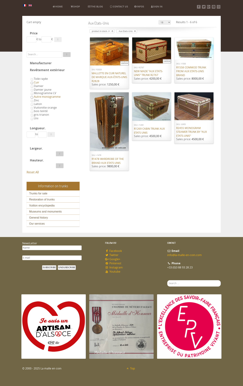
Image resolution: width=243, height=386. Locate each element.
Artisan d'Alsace (39, 352)
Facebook (113, 251)
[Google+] (209, 7)
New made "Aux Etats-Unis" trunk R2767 (148, 73)
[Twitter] (204, 7)
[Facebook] (199, 7)
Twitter (112, 255)
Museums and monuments (45, 211)
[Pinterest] (213, 7)
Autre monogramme (47, 96)
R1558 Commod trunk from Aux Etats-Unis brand (191, 71)
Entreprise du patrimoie (181, 352)
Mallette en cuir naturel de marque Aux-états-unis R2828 (109, 77)
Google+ (112, 259)
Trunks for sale (38, 193)
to (40, 39)
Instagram (114, 267)
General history (38, 217)
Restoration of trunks (42, 199)
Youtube (112, 271)
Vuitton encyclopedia (42, 205)
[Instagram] (218, 7)
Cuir (36, 82)
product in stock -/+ (101, 31)
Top (130, 368)
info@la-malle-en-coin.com (184, 255)
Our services (37, 223)
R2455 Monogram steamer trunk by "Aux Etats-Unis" (191, 132)
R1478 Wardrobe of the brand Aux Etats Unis (108, 161)
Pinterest (113, 263)
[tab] (53, 33)
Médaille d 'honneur (109, 352)
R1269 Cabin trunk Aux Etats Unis (149, 130)
